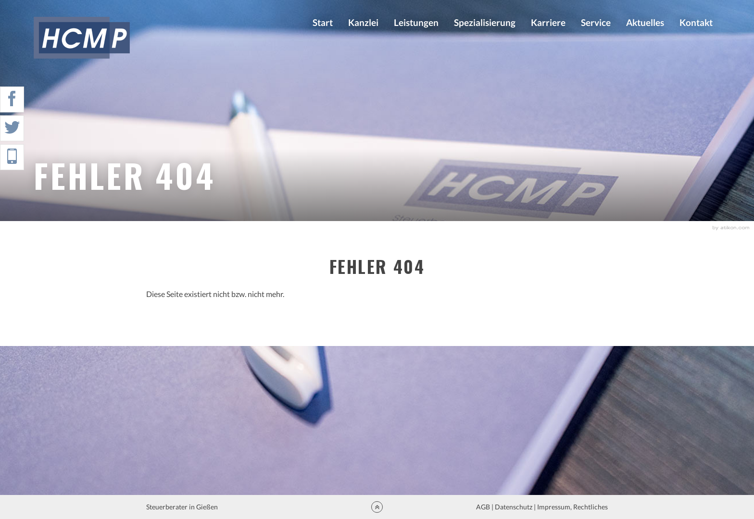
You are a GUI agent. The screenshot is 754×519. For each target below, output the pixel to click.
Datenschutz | (515, 507)
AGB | (484, 507)
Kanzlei (363, 22)
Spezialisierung (484, 22)
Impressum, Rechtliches (572, 507)
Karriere (548, 22)
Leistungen (416, 22)
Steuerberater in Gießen (182, 507)
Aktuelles (645, 22)
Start (323, 22)
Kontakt (696, 22)
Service (596, 22)
